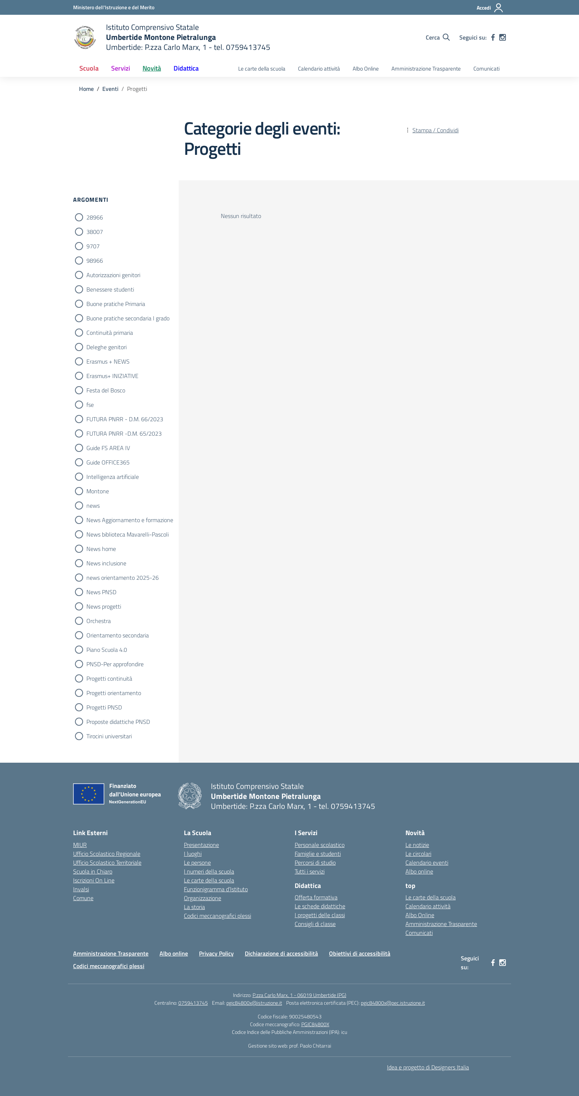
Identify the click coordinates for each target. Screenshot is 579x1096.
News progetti (103, 606)
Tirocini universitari (109, 736)
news (93, 505)
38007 (94, 231)
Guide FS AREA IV (108, 447)
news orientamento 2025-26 (122, 577)
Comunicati (486, 68)
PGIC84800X (315, 1024)
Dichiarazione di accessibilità (281, 953)
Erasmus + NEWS (108, 361)
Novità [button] (152, 68)
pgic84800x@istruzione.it (254, 1003)
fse (90, 404)
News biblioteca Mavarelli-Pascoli (127, 534)
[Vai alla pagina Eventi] (110, 88)
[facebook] (493, 37)
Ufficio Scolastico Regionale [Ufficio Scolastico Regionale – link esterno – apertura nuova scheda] (106, 853)
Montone (97, 491)
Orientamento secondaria (117, 635)
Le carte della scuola (261, 68)
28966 (94, 217)
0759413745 (193, 1003)
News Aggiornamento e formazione (129, 519)
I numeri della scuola (209, 871)
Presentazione (201, 844)
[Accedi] (490, 8)
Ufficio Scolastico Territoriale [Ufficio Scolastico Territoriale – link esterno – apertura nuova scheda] (107, 862)
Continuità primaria (109, 332)
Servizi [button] (120, 68)
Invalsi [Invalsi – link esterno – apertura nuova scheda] (81, 889)
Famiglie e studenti (318, 853)
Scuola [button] (89, 68)
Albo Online (366, 68)
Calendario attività (319, 68)
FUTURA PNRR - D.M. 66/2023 (124, 419)
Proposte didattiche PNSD (118, 721)
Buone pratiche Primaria (115, 303)
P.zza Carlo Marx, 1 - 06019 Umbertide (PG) (299, 995)
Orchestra (98, 620)
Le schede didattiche (320, 906)
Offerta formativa (316, 897)
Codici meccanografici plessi (217, 915)
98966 (94, 260)
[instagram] (502, 37)
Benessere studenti (110, 289)
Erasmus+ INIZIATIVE (112, 375)
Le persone (197, 862)
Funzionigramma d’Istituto (216, 889)
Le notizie (417, 844)
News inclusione (106, 563)
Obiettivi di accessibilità (359, 953)
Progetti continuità (109, 678)
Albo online (419, 871)
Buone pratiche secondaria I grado (127, 318)
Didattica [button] (186, 68)
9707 (93, 246)
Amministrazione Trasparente (426, 68)
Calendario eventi (426, 862)
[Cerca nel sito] (438, 37)
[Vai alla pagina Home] (86, 88)
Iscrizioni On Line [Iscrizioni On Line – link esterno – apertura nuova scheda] (93, 880)
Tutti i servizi (310, 871)
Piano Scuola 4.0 (106, 649)
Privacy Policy (216, 953)
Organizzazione (202, 898)
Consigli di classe (315, 923)
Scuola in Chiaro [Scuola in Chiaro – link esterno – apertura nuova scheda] (92, 871)
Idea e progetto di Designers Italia (428, 1067)
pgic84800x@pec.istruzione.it (393, 1003)
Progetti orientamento (113, 692)
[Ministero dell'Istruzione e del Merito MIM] (113, 7)
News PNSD (101, 592)
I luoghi (193, 853)
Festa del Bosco (105, 390)
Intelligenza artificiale (112, 476)
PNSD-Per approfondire (115, 664)
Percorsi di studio (315, 862)
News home (101, 548)
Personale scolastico (320, 844)
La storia (194, 906)
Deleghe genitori (106, 347)
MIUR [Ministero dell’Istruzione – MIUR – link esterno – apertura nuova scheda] (80, 844)
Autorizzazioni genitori (113, 274)
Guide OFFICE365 (108, 462)
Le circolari (418, 853)
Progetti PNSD (104, 707)
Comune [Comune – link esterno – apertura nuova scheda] (83, 898)
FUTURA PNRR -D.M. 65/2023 (124, 433)
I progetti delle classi (320, 915)
